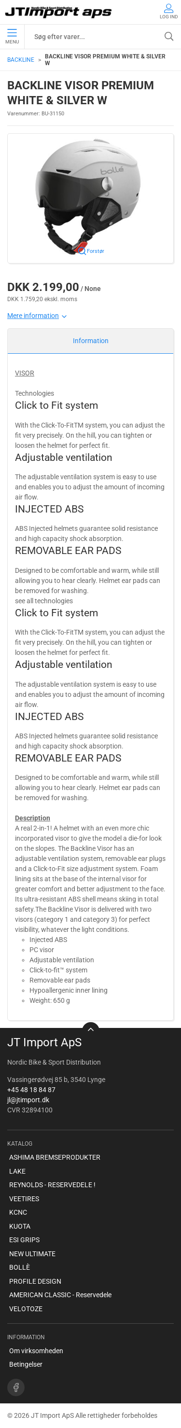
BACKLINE (20, 59)
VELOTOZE (25, 1309)
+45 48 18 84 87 (31, 1090)
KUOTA (19, 1226)
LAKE (17, 1171)
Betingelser (25, 1364)
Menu (12, 36)
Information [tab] (91, 341)
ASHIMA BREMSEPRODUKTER (54, 1157)
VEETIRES (24, 1199)
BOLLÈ (19, 1267)
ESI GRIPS (24, 1240)
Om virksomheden (36, 1351)
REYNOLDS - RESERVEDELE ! (52, 1185)
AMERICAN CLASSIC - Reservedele (60, 1295)
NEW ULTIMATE (32, 1254)
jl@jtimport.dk (28, 1100)
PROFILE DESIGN (35, 1281)
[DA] (59, 12)
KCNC (18, 1212)
